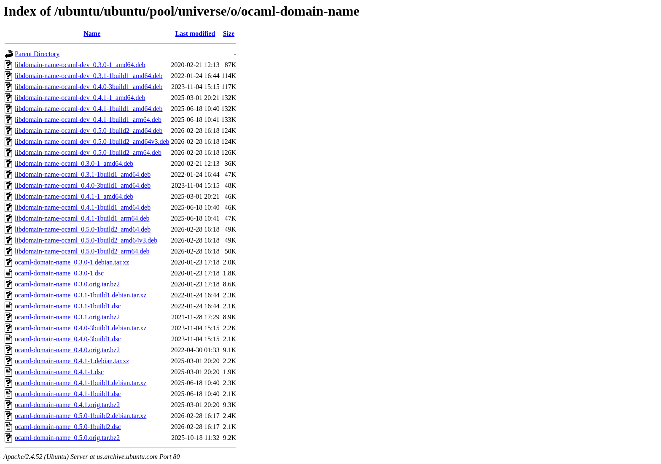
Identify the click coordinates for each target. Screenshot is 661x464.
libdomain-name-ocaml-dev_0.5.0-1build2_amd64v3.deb (92, 141)
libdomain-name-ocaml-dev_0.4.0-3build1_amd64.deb (89, 86)
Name (91, 33)
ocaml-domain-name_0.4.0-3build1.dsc (68, 339)
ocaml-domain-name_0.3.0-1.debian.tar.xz (72, 262)
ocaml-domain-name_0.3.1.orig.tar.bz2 (67, 317)
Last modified (195, 33)
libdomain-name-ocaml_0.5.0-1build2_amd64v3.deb (86, 240)
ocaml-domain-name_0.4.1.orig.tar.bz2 (67, 404)
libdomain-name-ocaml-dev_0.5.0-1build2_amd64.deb (89, 130)
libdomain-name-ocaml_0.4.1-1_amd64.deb (74, 196)
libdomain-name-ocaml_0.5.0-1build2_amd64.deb (82, 229)
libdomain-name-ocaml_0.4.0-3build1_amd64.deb (82, 185)
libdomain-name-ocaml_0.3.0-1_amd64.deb (74, 163)
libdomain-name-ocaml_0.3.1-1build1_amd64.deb (82, 174)
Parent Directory (37, 53)
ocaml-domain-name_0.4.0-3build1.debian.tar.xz (80, 328)
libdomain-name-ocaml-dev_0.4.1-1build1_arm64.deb (88, 119)
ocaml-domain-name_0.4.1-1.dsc (59, 371)
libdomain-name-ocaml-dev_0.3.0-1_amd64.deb (80, 64)
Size (229, 33)
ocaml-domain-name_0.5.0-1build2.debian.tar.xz (80, 415)
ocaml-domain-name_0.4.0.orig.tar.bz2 (67, 349)
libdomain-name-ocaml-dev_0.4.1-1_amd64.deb (80, 97)
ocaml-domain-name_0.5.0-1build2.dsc (68, 426)
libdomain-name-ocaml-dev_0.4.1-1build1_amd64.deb (89, 108)
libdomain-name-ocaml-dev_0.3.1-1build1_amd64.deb (89, 75)
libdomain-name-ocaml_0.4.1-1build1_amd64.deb (82, 207)
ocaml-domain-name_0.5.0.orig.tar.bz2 (67, 437)
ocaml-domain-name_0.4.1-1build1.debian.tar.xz (80, 382)
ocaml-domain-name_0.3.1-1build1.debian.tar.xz (80, 295)
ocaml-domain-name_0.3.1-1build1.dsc (68, 306)
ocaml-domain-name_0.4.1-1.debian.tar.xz (72, 360)
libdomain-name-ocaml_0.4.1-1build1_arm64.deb (82, 218)
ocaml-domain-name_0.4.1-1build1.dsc (68, 393)
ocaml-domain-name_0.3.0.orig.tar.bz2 (67, 284)
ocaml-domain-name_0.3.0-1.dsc (59, 273)
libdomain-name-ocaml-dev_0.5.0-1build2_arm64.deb (88, 152)
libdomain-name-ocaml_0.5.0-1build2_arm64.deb (82, 251)
